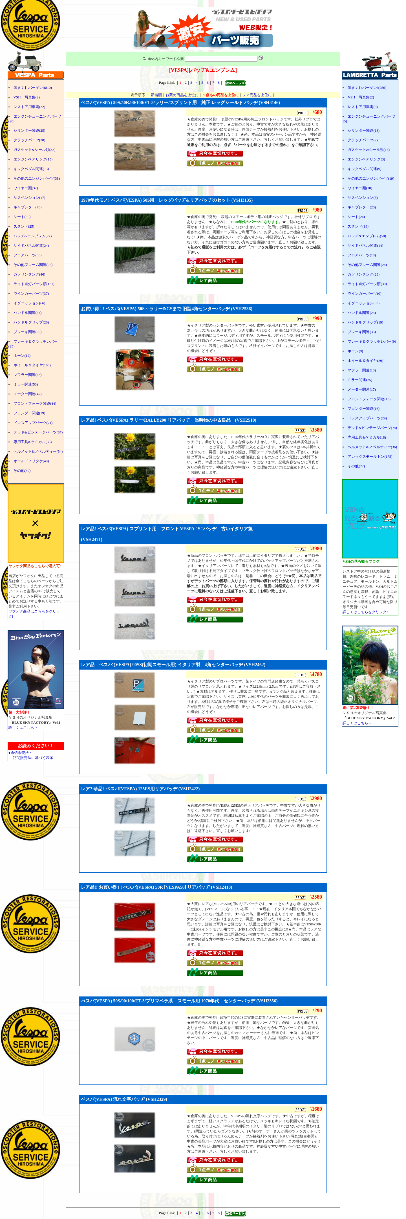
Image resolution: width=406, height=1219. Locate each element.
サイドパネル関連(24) (31, 245)
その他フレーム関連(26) (33, 265)
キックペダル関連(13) (31, 169)
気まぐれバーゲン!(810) (33, 87)
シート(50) (22, 217)
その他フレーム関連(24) (367, 265)
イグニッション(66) (29, 303)
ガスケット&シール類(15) (369, 150)
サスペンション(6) (363, 197)
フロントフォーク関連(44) (35, 403)
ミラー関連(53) (26, 384)
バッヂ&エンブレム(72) (33, 236)
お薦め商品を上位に (182, 95)
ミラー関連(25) (360, 380)
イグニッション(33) (363, 303)
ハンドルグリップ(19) (365, 322)
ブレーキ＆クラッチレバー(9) (372, 341)
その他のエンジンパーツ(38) (37, 178)
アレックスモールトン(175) (370, 456)
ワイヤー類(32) (26, 188)
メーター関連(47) (28, 394)
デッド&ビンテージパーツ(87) (38, 432)
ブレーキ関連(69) (28, 332)
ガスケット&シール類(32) (35, 150)
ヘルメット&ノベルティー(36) (372, 447)
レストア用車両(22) (29, 107)
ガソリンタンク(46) (29, 274)
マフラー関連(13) (362, 370)
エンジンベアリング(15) (33, 159)
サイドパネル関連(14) (365, 245)
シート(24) (356, 217)
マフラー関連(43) (28, 375)
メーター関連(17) (362, 389)
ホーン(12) (22, 355)
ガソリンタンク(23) (363, 274)
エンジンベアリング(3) (366, 159)
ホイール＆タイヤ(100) (32, 365)
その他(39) (22, 470)
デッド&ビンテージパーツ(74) (372, 428)
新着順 (156, 95)
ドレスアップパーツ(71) (33, 423)
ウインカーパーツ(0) (364, 293)
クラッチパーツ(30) (29, 140)
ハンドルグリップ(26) (31, 322)
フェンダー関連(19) (29, 413)
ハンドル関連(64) (28, 313)
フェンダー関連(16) (363, 408)
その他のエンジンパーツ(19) (371, 178)
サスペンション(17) (29, 197)
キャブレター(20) (362, 207)
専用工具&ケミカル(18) (367, 437)
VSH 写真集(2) (27, 97)
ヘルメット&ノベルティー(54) (38, 451)
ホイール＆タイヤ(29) (365, 360)
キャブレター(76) (28, 207)
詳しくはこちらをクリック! (365, 612)
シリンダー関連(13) (363, 130)
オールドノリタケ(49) (31, 461)
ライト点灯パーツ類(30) (367, 284)
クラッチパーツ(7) (363, 140)
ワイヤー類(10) (360, 188)
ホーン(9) (355, 351)
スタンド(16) (358, 226)
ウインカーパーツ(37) (31, 293)
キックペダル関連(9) (364, 169)
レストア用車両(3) (363, 107)
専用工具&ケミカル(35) (33, 442)
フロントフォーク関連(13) (369, 399)
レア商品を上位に (257, 95)
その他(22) (356, 466)
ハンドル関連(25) (362, 313)
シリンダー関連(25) (29, 130)
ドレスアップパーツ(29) (367, 418)
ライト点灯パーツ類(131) (34, 284)
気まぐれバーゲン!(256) (367, 87)
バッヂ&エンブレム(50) (367, 236)
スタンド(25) (24, 226)
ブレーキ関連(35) (362, 332)
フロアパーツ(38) (28, 255)
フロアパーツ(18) (362, 255)
